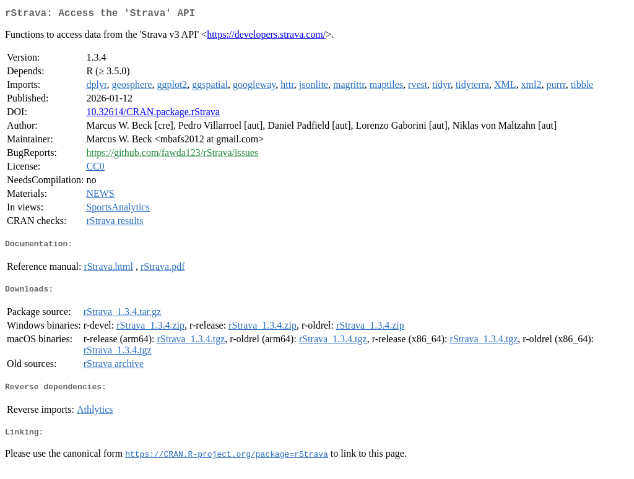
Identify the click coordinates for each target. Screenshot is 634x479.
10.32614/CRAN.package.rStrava (153, 114)
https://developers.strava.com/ (266, 37)
